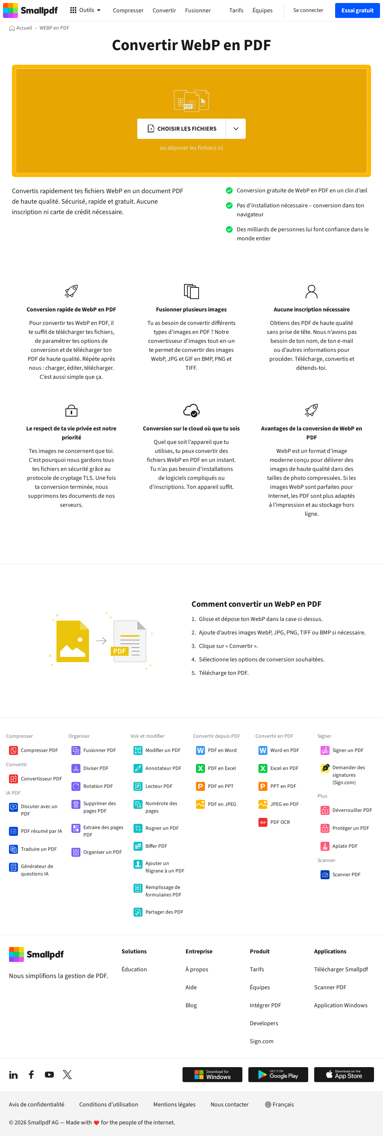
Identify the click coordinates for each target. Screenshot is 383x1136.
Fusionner (198, 10)
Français (279, 1104)
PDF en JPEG (222, 804)
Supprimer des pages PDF (99, 807)
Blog (191, 1005)
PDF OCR (280, 822)
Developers (264, 1023)
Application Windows (341, 1005)
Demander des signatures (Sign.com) (349, 775)
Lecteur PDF (158, 786)
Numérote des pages (161, 807)
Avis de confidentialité (36, 1104)
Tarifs (257, 969)
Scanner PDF (347, 874)
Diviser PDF (95, 768)
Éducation (134, 969)
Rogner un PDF (162, 828)
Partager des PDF (164, 912)
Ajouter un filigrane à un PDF (164, 867)
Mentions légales (174, 1104)
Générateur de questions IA (37, 870)
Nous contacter (230, 1104)
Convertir (164, 10)
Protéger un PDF (351, 828)
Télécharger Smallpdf (341, 969)
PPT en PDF (283, 786)
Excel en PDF (284, 768)
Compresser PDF (39, 750)
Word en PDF (284, 750)
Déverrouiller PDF (352, 810)
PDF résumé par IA (41, 831)
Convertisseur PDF (41, 779)
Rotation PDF (98, 786)
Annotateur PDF (163, 768)
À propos (197, 969)
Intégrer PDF (265, 1005)
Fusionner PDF (99, 750)
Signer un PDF (348, 750)
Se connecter (308, 10)
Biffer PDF (156, 846)
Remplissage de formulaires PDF (163, 891)
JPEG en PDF (284, 804)
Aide (191, 987)
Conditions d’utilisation (108, 1104)
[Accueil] (20, 28)
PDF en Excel (222, 768)
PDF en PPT (221, 786)
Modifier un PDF (163, 750)
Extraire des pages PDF (103, 831)
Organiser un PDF (102, 852)
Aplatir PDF (345, 846)
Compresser (128, 10)
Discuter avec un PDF (39, 810)
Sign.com (261, 1041)
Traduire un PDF (39, 849)
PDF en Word (222, 750)
